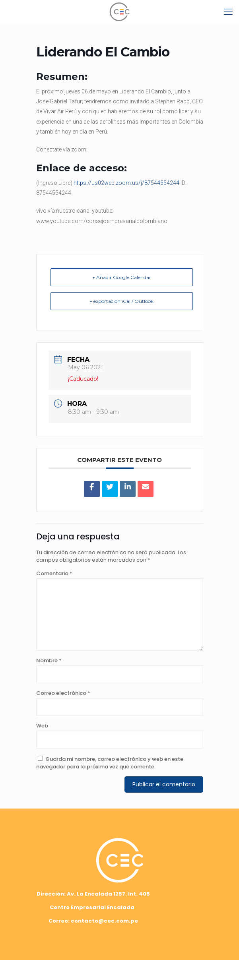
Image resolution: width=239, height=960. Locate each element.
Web (42, 725)
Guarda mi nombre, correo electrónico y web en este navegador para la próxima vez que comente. (109, 762)
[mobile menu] (228, 12)
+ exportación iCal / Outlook (121, 301)
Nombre (49, 660)
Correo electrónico (63, 693)
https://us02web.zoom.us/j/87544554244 (126, 183)
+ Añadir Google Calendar (121, 277)
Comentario (54, 573)
